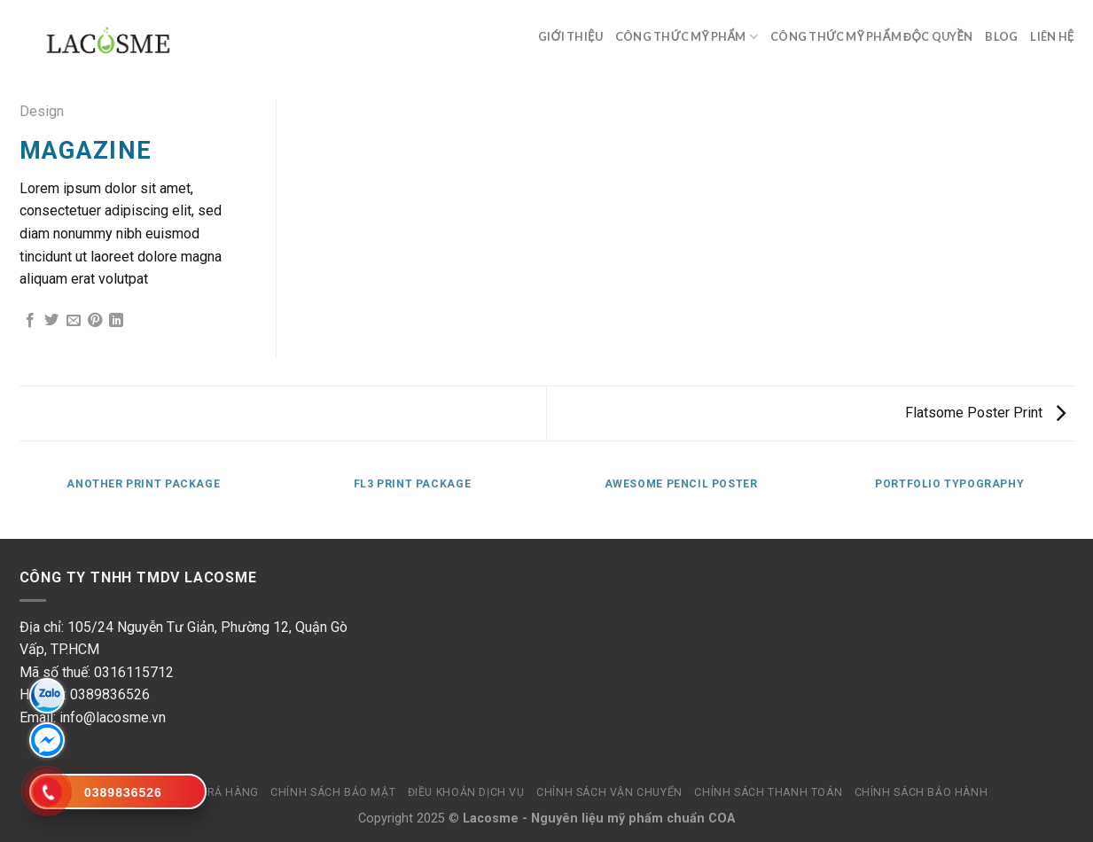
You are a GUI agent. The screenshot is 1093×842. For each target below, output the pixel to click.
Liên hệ (1051, 36)
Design (42, 111)
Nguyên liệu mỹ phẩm (597, 818)
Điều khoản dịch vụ (466, 792)
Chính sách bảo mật (332, 792)
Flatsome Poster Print (985, 412)
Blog (1001, 36)
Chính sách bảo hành (921, 792)
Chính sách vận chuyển (609, 792)
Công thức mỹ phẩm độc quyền (871, 36)
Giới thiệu (570, 36)
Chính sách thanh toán (768, 792)
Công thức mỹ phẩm (686, 36)
